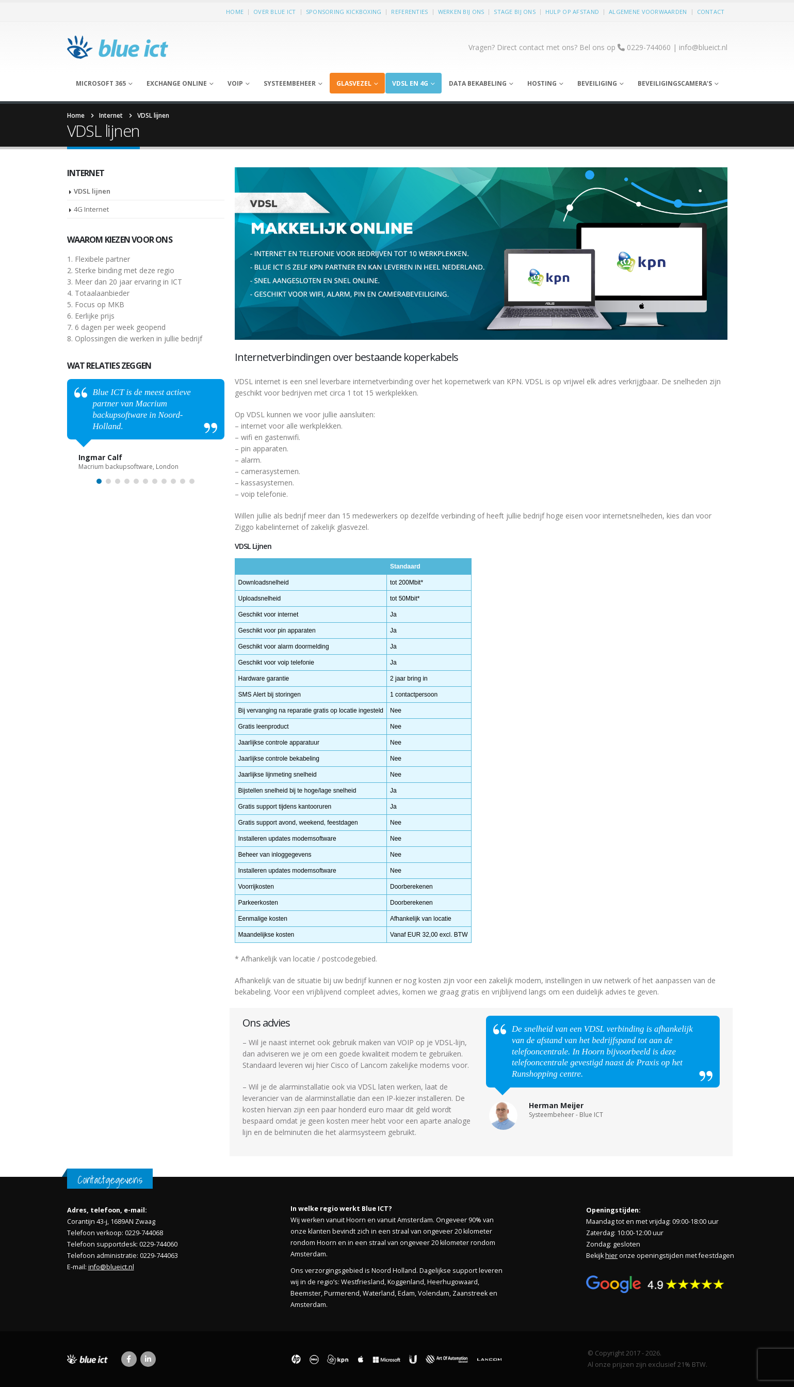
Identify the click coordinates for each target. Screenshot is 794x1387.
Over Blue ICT (274, 11)
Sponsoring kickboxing (344, 11)
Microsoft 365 (101, 83)
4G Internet (91, 209)
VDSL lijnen (92, 191)
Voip (235, 83)
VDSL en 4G (410, 83)
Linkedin (148, 1359)
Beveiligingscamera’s (675, 83)
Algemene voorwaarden (648, 11)
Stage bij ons (515, 11)
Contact (711, 11)
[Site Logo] (118, 47)
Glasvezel (353, 83)
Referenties (409, 11)
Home (235, 11)
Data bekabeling (478, 83)
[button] (99, 481)
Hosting (542, 83)
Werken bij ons (461, 11)
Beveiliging (597, 83)
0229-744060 (158, 1244)
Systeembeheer (290, 83)
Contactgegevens (109, 1179)
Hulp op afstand (572, 11)
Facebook (129, 1359)
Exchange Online (177, 83)
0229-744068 (144, 1232)
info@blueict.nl (703, 47)
